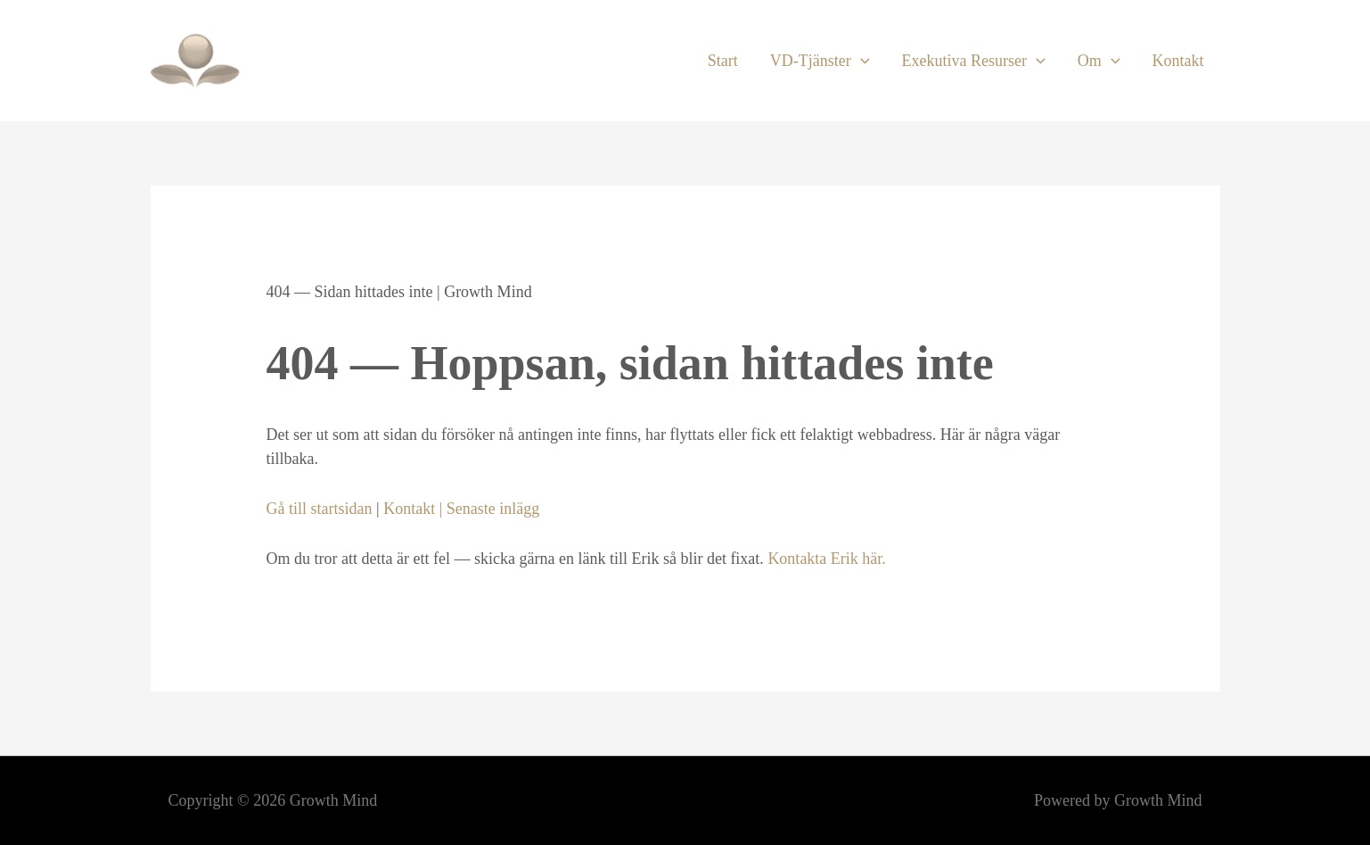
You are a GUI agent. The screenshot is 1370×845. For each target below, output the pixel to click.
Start (723, 61)
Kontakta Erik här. (826, 558)
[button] (860, 61)
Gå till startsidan (320, 509)
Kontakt (1178, 61)
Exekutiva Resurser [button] (973, 61)
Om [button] (1099, 61)
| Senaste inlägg (487, 509)
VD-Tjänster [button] (820, 61)
